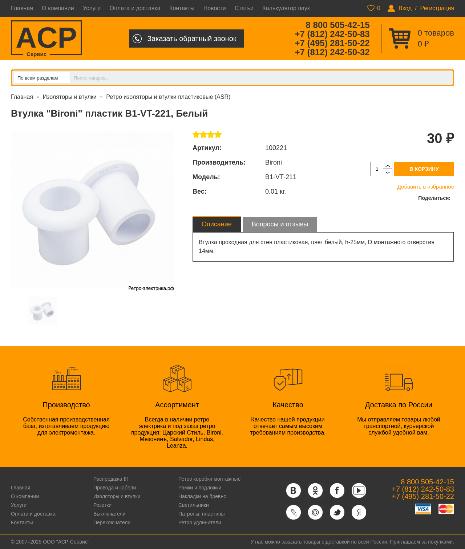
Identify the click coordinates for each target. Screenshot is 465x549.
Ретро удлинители (199, 522)
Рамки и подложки (199, 488)
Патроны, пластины (201, 514)
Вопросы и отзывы (280, 224)
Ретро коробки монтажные (209, 479)
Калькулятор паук (286, 8)
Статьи (244, 8)
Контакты (181, 8)
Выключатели (109, 514)
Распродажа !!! (110, 479)
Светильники (193, 505)
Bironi (273, 162)
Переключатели (111, 522)
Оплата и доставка (135, 8)
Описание (217, 224)
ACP (46, 38)
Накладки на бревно (202, 496)
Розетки (102, 505)
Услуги (92, 8)
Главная (22, 8)
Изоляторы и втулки (70, 97)
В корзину (423, 169)
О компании (58, 8)
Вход (405, 8)
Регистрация (437, 8)
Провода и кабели (114, 488)
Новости (214, 8)
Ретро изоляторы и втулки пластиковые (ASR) (168, 97)
